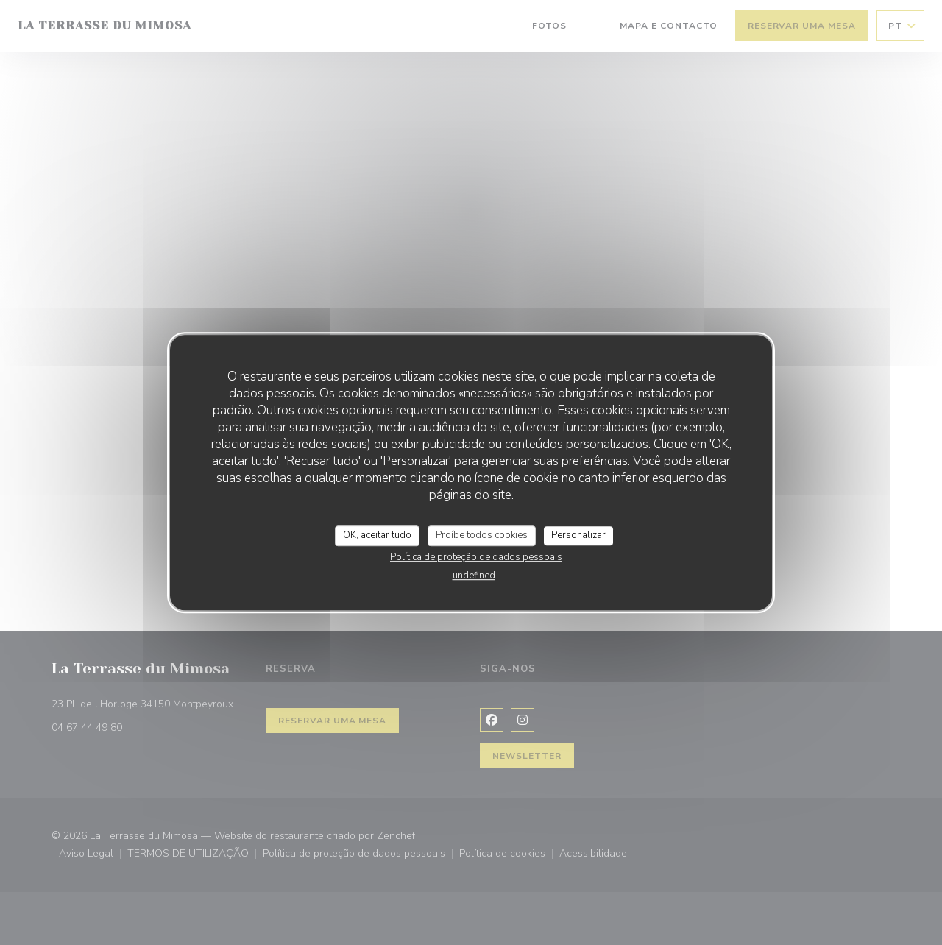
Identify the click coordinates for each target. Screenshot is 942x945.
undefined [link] (474, 575)
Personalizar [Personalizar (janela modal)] (578, 535)
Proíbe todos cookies (482, 535)
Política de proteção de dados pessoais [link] (476, 557)
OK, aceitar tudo (377, 535)
